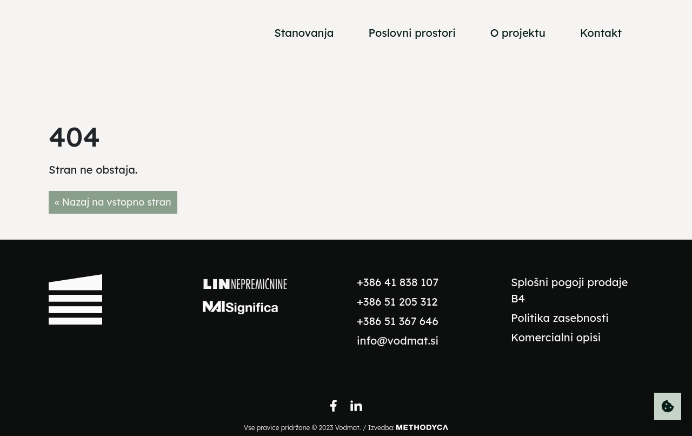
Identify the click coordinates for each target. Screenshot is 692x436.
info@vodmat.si (397, 340)
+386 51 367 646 (397, 321)
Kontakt (601, 32)
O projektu (517, 32)
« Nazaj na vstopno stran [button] (113, 202)
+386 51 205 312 (397, 301)
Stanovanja (304, 32)
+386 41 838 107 (397, 282)
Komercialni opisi (556, 337)
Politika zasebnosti (560, 318)
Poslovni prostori (411, 32)
